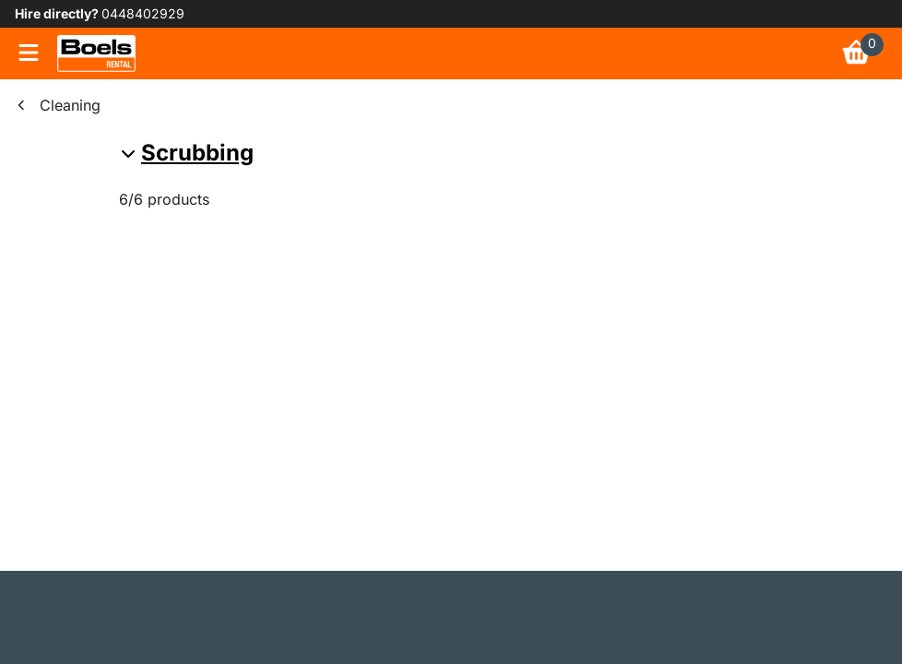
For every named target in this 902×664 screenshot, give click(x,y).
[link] (96, 53)
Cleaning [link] (70, 105)
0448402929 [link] (142, 13)
